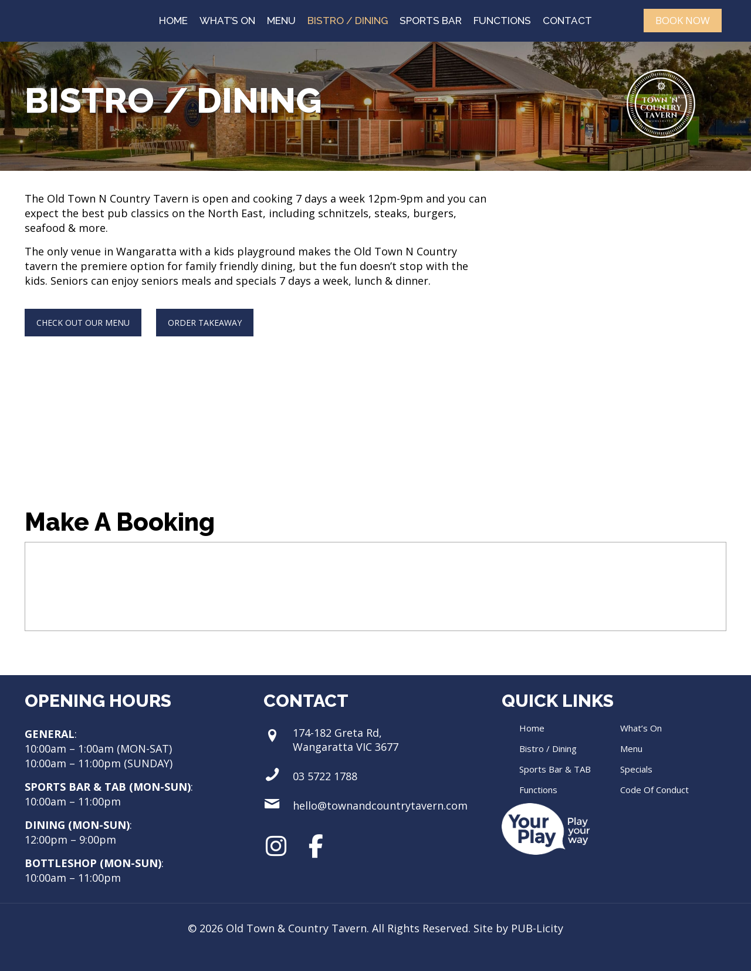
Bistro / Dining (548, 748)
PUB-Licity (537, 928)
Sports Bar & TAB (555, 769)
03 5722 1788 (325, 776)
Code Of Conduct (654, 789)
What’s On (641, 728)
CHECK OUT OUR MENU (83, 322)
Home (531, 728)
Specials (636, 769)
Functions (538, 789)
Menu (631, 748)
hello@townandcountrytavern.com (380, 805)
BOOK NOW (682, 20)
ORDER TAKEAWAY (205, 322)
